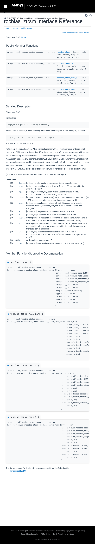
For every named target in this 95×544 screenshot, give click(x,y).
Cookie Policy (57, 534)
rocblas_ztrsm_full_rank (69, 64)
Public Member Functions (69, 32)
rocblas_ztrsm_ (64, 52)
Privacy (52, 531)
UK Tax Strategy (46, 534)
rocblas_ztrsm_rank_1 (67, 89)
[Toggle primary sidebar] (4, 13)
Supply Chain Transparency (74, 531)
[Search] (91, 15)
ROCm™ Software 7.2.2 (41, 6)
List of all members (83, 32)
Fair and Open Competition (30, 534)
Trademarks (60, 531)
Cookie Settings (68, 534)
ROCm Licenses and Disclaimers (37, 531)
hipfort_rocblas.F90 (18, 471)
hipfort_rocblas (12, 28)
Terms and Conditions (17, 531)
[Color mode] (86, 15)
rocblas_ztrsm (26, 28)
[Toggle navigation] (5, 6)
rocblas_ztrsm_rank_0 (67, 78)
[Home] (5, 18)
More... (24, 37)
